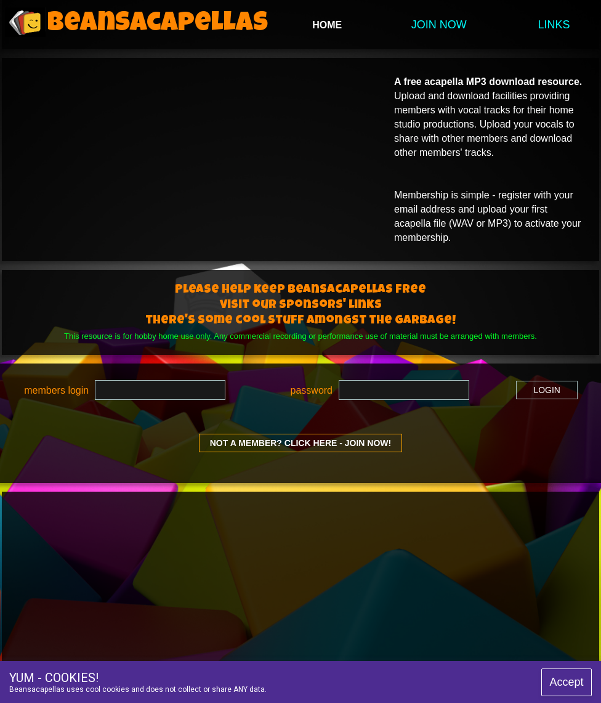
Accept (566, 682)
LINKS (554, 24)
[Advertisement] (216, 578)
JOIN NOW (439, 24)
